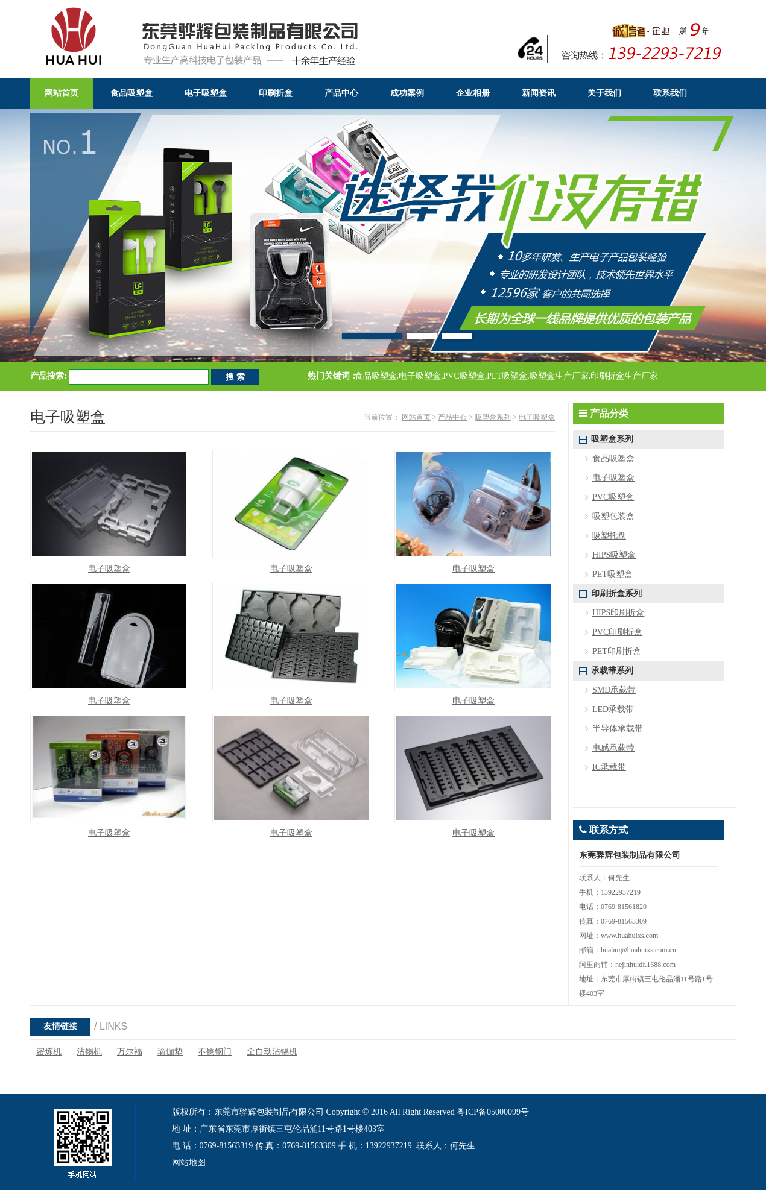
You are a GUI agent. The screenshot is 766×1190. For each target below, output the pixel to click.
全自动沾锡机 (272, 1051)
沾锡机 (89, 1051)
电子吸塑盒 (537, 417)
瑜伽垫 (170, 1051)
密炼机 (49, 1051)
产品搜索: (48, 375)
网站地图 (189, 1162)
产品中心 (452, 417)
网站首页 (416, 417)
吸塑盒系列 (493, 417)
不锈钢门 (215, 1051)
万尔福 (129, 1051)
